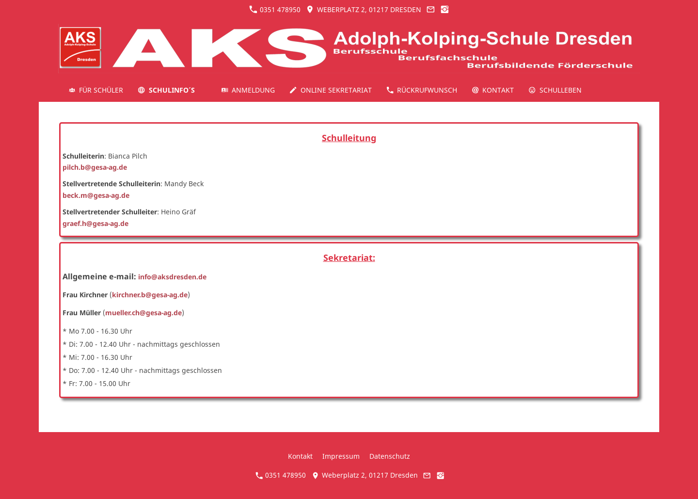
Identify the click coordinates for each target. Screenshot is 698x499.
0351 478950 (275, 9)
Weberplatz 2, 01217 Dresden (363, 9)
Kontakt (300, 456)
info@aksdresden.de (172, 276)
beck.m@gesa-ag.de (96, 195)
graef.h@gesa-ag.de (95, 223)
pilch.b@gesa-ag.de (95, 167)
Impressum (341, 456)
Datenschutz (389, 456)
